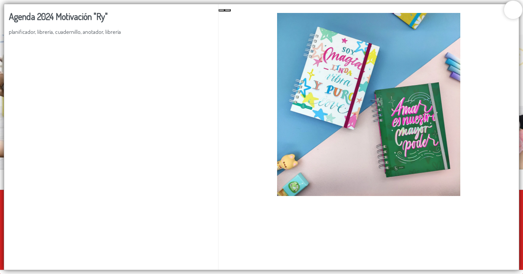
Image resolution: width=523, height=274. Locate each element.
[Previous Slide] (222, 10)
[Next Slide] (228, 10)
